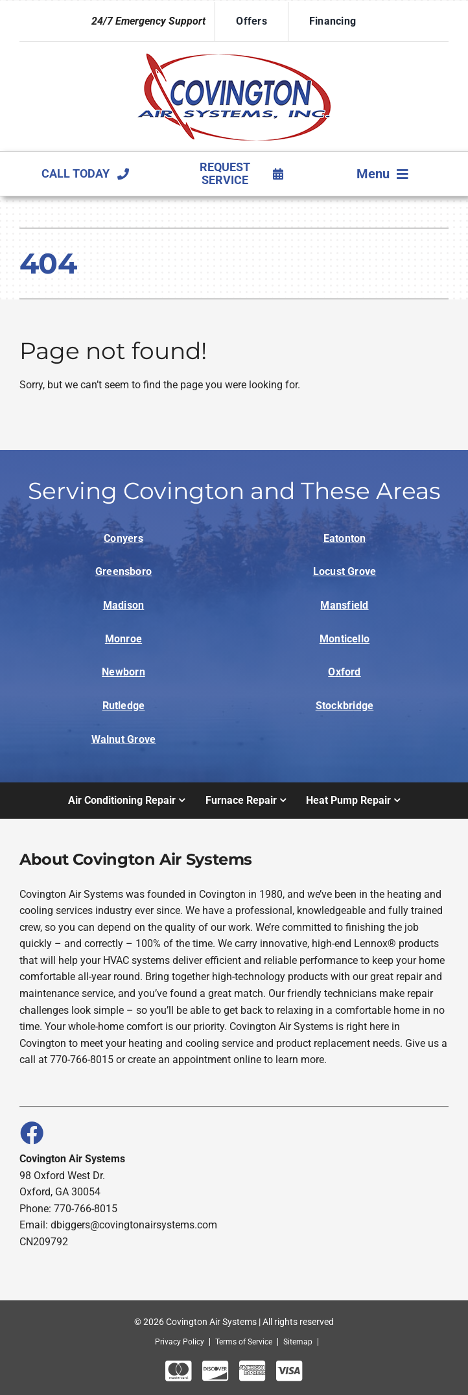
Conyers (123, 538)
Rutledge (123, 705)
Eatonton (344, 538)
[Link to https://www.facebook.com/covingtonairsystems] (31, 1132)
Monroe (123, 639)
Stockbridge (345, 705)
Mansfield (344, 605)
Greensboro (123, 571)
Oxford (344, 672)
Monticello (344, 639)
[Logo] (234, 53)
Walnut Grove (123, 739)
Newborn (123, 672)
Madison (124, 605)
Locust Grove (345, 571)
